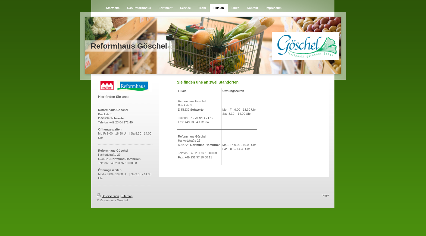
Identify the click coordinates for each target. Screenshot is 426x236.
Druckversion (108, 196)
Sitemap (126, 196)
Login (325, 195)
